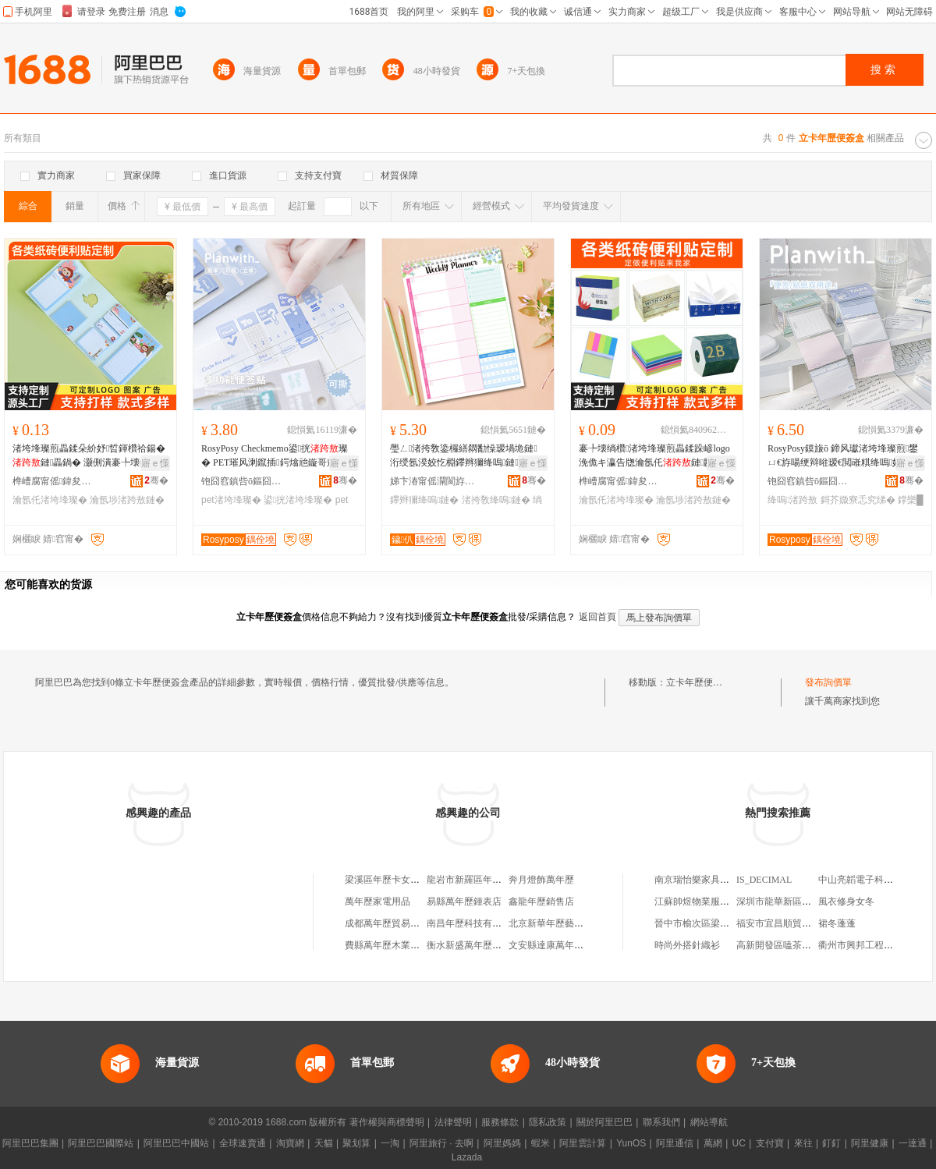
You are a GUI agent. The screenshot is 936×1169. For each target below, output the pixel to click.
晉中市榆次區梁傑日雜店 (705, 923)
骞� (156, 480)
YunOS (631, 1143)
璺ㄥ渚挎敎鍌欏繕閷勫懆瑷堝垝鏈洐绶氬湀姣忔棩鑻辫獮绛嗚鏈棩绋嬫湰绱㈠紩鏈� (463, 456)
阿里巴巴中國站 (176, 1143)
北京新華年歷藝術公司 (555, 923)
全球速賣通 (242, 1143)
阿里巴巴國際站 (100, 1143)
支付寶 (770, 1143)
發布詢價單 (828, 682)
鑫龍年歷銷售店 (541, 901)
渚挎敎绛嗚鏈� (496, 499)
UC (739, 1143)
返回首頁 (597, 616)
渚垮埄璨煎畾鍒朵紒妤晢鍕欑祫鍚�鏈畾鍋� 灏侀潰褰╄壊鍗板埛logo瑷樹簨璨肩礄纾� (90, 456)
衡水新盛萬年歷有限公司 (478, 945)
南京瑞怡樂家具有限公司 (705, 879)
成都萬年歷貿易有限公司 (396, 923)
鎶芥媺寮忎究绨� (858, 499)
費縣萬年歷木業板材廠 (391, 945)
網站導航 (709, 1122)
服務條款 (500, 1122)
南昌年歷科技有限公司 (473, 923)
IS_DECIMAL (764, 879)
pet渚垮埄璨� (231, 499)
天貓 (323, 1143)
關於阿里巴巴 (604, 1122)
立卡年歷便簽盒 (699, 682)
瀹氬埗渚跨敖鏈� (127, 499)
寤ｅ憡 (155, 463)
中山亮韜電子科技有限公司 (874, 879)
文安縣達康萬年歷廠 (551, 945)
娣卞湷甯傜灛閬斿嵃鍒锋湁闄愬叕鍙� (433, 481)
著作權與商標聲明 (386, 1122)
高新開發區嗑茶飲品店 (783, 945)
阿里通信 (674, 1143)
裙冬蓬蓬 (837, 923)
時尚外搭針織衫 (687, 945)
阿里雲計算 (582, 1143)
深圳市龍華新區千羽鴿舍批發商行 (806, 901)
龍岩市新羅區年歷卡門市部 (483, 879)
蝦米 (540, 1143)
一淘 (390, 1143)
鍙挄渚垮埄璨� (298, 499)
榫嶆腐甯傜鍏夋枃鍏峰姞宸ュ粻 (55, 481)
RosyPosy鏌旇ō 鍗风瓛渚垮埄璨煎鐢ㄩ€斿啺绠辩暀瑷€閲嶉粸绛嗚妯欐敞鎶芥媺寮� (844, 456)
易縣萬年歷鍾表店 (464, 901)
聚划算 (356, 1143)
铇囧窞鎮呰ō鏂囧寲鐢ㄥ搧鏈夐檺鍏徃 (244, 481)
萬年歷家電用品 (377, 901)
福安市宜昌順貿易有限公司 (792, 923)
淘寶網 (290, 1143)
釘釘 (831, 1143)
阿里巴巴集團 (30, 1143)
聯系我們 (661, 1122)
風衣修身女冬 (846, 901)
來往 (803, 1143)
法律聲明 (453, 1122)
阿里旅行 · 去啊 (441, 1143)
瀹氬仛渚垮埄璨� (49, 499)
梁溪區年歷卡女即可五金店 (401, 879)
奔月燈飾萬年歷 (541, 879)
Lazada (467, 1157)
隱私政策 (547, 1122)
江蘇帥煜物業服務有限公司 (710, 901)
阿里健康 (869, 1143)
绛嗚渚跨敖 (792, 499)
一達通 (913, 1143)
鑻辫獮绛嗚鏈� (424, 499)
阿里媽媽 (502, 1143)
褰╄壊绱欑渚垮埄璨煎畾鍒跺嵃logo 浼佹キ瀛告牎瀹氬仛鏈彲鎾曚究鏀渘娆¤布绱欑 (655, 456)
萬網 (713, 1143)
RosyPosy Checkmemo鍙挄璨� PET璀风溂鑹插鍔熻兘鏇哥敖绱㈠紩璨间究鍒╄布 (278, 456)
